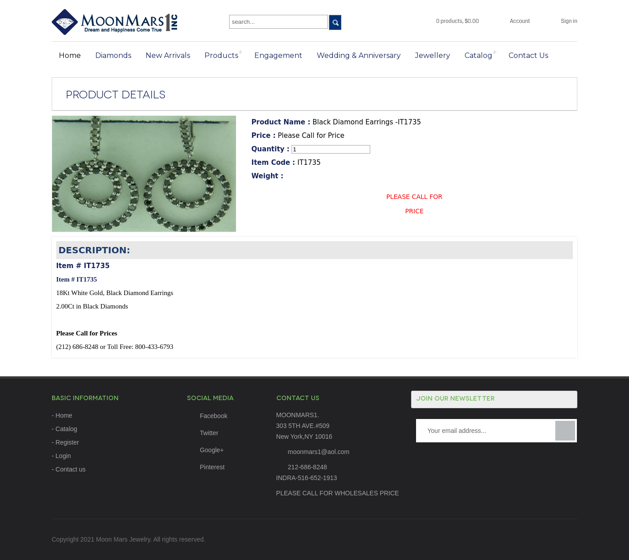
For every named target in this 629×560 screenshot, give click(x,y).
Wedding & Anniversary (359, 55)
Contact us (71, 469)
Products (221, 55)
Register (67, 442)
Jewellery (432, 55)
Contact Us (528, 55)
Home (70, 55)
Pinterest (206, 467)
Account (520, 21)
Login (63, 455)
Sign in (569, 21)
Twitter (202, 433)
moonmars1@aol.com (319, 451)
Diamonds (113, 55)
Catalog (478, 55)
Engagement (278, 55)
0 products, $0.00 (457, 21)
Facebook (207, 415)
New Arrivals (168, 55)
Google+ (205, 450)
